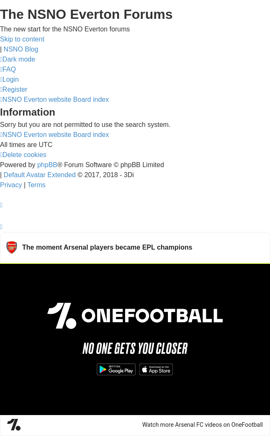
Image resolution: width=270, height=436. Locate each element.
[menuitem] (8, 69)
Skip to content (22, 39)
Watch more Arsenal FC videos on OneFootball (202, 424)
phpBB (47, 164)
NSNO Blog (21, 49)
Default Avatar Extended (40, 174)
